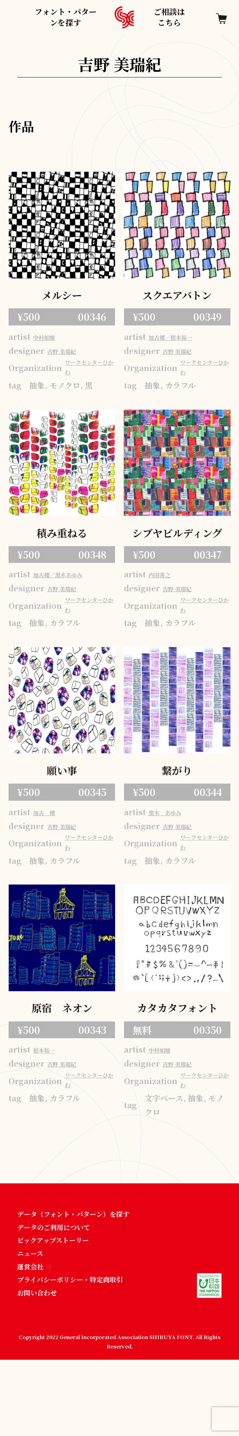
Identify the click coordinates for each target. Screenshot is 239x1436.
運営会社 (37, 1338)
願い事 (62, 803)
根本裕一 (52, 1101)
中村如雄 (52, 341)
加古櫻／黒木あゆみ (73, 594)
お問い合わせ (40, 1368)
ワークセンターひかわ (87, 378)
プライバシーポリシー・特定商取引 (79, 1353)
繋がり (177, 803)
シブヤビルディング (177, 551)
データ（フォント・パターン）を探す (83, 1279)
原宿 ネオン (62, 1057)
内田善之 (167, 594)
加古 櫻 (52, 848)
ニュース (32, 1323)
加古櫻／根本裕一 (184, 341)
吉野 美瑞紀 (71, 356)
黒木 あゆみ (175, 848)
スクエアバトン (177, 296)
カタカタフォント (177, 1057)
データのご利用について (60, 1293)
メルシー (62, 296)
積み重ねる (62, 550)
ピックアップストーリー (59, 1308)
